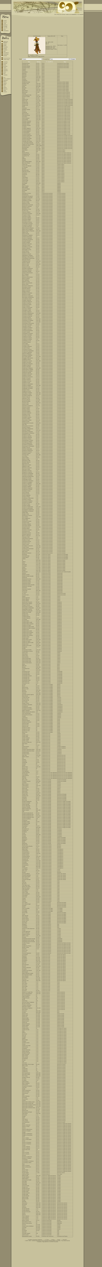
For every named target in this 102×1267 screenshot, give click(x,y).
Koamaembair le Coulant (27, 440)
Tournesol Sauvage (26, 879)
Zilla (23, 811)
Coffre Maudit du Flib (26, 95)
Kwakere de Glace (26, 727)
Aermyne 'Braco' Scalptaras (28, 1002)
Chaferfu (24, 1041)
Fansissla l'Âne (25, 454)
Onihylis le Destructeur (27, 236)
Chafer (23, 733)
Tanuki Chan (25, 794)
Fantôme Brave (25, 752)
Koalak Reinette (25, 1195)
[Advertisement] (47, 26)
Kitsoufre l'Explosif (26, 430)
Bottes (4, 64)
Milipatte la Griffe (26, 466)
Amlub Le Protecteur (26, 1143)
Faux (4, 86)
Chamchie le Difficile (26, 308)
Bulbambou (24, 839)
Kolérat (23, 906)
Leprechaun (24, 717)
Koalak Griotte (25, 1191)
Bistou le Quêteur (26, 278)
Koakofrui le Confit (26, 434)
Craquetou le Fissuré (26, 336)
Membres (5, 24)
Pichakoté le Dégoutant (27, 487)
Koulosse (24, 1207)
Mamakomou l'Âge (26, 460)
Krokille (24, 648)
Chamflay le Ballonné (26, 311)
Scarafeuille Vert (25, 678)
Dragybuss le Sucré (26, 391)
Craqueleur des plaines (27, 709)
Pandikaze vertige (26, 823)
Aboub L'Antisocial (26, 1125)
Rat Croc (24, 963)
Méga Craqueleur (26, 710)
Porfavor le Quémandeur (27, 508)
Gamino (24, 70)
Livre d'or (5, 27)
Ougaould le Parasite (26, 477)
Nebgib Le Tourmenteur (27, 1135)
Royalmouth (25, 571)
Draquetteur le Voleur (26, 394)
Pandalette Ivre (25, 828)
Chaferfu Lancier (25, 1042)
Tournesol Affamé (26, 873)
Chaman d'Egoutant (26, 967)
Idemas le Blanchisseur (27, 1129)
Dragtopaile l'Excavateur (27, 388)
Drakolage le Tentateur (27, 392)
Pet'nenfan (24, 1114)
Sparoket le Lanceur (26, 532)
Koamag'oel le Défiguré (27, 441)
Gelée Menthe (25, 657)
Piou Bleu (24, 982)
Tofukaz (24, 898)
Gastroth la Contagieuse (27, 405)
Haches (5, 87)
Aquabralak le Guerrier (27, 609)
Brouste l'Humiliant (26, 401)
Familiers (5, 49)
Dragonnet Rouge (26, 1052)
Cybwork (24, 693)
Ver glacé (24, 1080)
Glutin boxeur (25, 1084)
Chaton (24, 1044)
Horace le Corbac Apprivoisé (28, 928)
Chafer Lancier (25, 740)
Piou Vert (24, 987)
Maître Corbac (25, 935)
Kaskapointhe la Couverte (27, 422)
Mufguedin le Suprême (27, 472)
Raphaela (24, 956)
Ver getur (24, 1078)
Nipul (23, 1164)
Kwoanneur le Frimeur (27, 451)
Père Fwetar (25, 1075)
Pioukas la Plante (26, 496)
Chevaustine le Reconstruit (28, 323)
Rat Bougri (24, 554)
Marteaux (5, 88)
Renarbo (24, 937)
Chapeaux (5, 70)
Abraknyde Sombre (26, 583)
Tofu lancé (24, 1062)
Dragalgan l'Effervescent (27, 357)
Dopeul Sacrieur (25, 1051)
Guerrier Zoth (25, 103)
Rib (23, 745)
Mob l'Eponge (25, 915)
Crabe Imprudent (26, 772)
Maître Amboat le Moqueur (28, 227)
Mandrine (24, 73)
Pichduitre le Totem (26, 490)
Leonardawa (25, 954)
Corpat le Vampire (26, 331)
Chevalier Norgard (26, 1233)
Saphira (24, 1205)
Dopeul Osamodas (26, 1049)
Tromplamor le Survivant (27, 545)
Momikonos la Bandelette (27, 473)
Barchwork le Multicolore (27, 285)
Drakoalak (24, 1182)
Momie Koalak (25, 1198)
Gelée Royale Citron (26, 659)
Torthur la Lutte (25, 544)
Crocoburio (24, 909)
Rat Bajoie (24, 957)
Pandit (23, 833)
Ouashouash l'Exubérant (27, 239)
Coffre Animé (25, 1047)
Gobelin (24, 716)
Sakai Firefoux (25, 1081)
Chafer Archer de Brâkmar (27, 1226)
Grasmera (24, 1010)
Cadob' (23, 1067)
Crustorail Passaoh (26, 134)
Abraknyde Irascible (26, 581)
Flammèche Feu (25, 681)
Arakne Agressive (26, 597)
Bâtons (4, 81)
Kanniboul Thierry (26, 67)
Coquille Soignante (26, 618)
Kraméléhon (25, 71)
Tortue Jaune (25, 178)
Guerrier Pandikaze (26, 818)
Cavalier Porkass (26, 943)
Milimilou (24, 776)
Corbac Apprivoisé (26, 931)
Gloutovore (24, 174)
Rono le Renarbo (26, 932)
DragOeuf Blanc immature (27, 623)
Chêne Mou (24, 590)
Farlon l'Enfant (25, 457)
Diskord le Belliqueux (26, 353)
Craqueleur (24, 1048)
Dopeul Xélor (25, 1015)
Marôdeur (24, 568)
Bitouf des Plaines (26, 162)
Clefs (4, 51)
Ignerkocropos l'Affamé (27, 603)
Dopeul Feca (25, 1013)
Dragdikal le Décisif (26, 359)
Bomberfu (24, 883)
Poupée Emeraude (26, 1211)
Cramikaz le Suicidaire (27, 334)
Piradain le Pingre (26, 503)
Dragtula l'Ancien (26, 389)
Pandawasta (25, 1058)
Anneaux (5, 63)
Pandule (24, 836)
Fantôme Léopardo (26, 781)
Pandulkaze (24, 826)
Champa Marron (25, 852)
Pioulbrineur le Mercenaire (28, 498)
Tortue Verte (25, 181)
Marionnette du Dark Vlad (27, 1103)
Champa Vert (25, 859)
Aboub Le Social (25, 1126)
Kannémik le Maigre (26, 219)
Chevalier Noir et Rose (27, 141)
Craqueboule (25, 706)
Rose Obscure (25, 878)
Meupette (24, 87)
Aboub (23, 1123)
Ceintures (5, 69)
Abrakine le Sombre (26, 199)
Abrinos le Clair (25, 264)
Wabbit (23, 184)
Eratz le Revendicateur (27, 993)
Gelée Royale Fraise (26, 661)
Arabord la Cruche (26, 266)
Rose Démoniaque (26, 876)
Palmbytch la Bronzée (27, 243)
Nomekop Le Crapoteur (27, 1008)
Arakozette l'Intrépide (26, 271)
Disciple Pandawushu (27, 801)
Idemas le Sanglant (26, 1130)
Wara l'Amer (25, 551)
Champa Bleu (25, 850)
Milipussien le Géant (26, 464)
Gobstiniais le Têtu (26, 415)
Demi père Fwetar (26, 1074)
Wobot (23, 191)
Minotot (24, 77)
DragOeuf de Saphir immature (28, 628)
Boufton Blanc (25, 847)
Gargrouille (24, 762)
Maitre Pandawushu (26, 808)
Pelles (4, 90)
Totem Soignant (25, 1216)
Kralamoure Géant (26, 145)
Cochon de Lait (25, 700)
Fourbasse (24, 173)
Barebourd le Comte (26, 209)
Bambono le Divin (26, 203)
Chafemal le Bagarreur (27, 301)
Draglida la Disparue (26, 365)
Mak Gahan (24, 743)
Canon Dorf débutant (26, 165)
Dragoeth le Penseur (26, 375)
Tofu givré (24, 1087)
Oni (23, 758)
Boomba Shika (25, 170)
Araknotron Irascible (26, 589)
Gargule (24, 763)
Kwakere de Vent (26, 730)
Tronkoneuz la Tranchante (27, 548)
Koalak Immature (26, 1192)
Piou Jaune (24, 983)
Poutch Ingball (25, 1172)
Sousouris (24, 951)
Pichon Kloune (25, 918)
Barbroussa (24, 92)
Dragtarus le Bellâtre (26, 385)
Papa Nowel (25, 1113)
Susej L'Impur (25, 1169)
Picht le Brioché (25, 492)
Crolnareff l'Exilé (25, 344)
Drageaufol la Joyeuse (27, 360)
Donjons (5, 48)
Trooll (23, 670)
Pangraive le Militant (26, 486)
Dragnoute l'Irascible (26, 372)
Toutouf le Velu (25, 402)
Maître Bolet (25, 849)
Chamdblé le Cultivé (26, 310)
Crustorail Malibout (26, 131)
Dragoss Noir (25, 613)
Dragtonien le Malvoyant (27, 386)
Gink (23, 1151)
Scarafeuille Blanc (26, 674)
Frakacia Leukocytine (26, 1005)
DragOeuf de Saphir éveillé (28, 626)
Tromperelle (24, 867)
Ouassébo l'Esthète (26, 240)
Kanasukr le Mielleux (26, 217)
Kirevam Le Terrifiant (26, 1158)
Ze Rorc (24, 684)
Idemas (24, 1127)
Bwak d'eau (24, 732)
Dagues (5, 83)
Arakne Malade (25, 600)
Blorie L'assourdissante (27, 282)
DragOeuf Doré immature (27, 632)
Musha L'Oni (25, 768)
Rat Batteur (24, 960)
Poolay (23, 89)
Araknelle (24, 1231)
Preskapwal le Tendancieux (28, 509)
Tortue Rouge (25, 180)
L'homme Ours (25, 594)
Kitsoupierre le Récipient (27, 431)
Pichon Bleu (25, 912)
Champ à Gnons (25, 853)
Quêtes (4, 45)
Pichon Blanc (25, 917)
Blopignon (24, 924)
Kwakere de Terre (26, 729)
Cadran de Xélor (25, 1029)
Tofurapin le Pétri (26, 537)
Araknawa (24, 797)
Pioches (5, 91)
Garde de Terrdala (26, 807)
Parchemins (5, 54)
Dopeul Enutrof (25, 1021)
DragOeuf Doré (25, 629)
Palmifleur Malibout (26, 122)
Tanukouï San (25, 795)
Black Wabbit (25, 187)
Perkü (23, 563)
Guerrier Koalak (25, 1185)
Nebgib (23, 1132)
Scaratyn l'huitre (25, 522)
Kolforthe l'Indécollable (27, 448)
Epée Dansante (25, 1054)
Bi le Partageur (25, 274)
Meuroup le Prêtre (26, 469)
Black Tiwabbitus (25, 1083)
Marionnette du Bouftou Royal (28, 1107)
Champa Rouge (25, 857)
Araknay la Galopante (27, 269)
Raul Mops (24, 922)
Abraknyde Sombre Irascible (28, 584)
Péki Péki (24, 827)
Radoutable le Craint (26, 249)
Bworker (24, 690)
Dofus (4, 72)
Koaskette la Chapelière (27, 444)
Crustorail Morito (25, 132)
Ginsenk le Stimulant (26, 412)
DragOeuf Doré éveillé (27, 631)
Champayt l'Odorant (26, 317)
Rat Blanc (24, 961)
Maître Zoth (24, 100)
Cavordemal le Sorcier (27, 298)
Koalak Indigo (25, 1194)
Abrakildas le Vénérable (27, 197)
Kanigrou (24, 944)
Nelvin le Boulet (25, 233)
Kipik (23, 1094)
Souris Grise (25, 769)
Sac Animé (24, 1034)
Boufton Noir (25, 844)
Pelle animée (25, 1057)
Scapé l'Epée (25, 519)
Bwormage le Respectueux (28, 297)
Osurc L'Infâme (25, 1138)
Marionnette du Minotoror (27, 1106)
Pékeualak (24, 1184)
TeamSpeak (5, 30)
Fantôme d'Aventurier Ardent (28, 749)
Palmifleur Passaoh (26, 125)
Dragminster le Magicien (27, 368)
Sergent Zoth (25, 105)
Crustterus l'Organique (27, 352)
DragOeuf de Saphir (26, 625)
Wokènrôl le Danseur (26, 552)
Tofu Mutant (24, 895)
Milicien (24, 1229)
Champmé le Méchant (27, 318)
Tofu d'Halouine (25, 889)
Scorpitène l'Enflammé (27, 395)
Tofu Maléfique (25, 771)
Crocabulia (24, 619)
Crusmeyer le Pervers (27, 349)
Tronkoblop (24, 927)
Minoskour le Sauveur (27, 467)
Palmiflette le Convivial (27, 246)
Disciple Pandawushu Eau (27, 814)
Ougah (23, 866)
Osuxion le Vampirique (27, 238)
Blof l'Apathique (25, 279)
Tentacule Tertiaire (26, 139)
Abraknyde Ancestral (26, 579)
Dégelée (24, 69)
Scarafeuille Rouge (26, 680)
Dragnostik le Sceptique (27, 370)
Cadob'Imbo (25, 1068)
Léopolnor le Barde (26, 453)
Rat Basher (24, 958)
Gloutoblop (24, 925)
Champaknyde (25, 860)
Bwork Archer (25, 687)
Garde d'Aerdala (25, 804)
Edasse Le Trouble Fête (27, 992)
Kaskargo (24, 84)
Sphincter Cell (25, 980)
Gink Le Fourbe (25, 1152)
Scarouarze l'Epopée (26, 525)
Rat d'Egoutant (25, 964)
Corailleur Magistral (26, 128)
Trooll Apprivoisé (25, 668)
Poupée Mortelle (25, 1208)
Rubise (23, 1213)
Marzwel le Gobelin (26, 1006)
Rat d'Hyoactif (25, 976)
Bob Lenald (24, 779)
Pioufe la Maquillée (26, 495)
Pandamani (24, 820)
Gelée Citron (25, 652)
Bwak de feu (25, 719)
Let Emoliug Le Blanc (26, 1162)
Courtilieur (24, 566)
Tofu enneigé (25, 1120)
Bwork (23, 685)
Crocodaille (24, 911)
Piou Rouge (24, 986)
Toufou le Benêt (25, 550)
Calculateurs (6, 52)
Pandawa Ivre (25, 830)
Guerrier (24, 1224)
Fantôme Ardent (25, 753)
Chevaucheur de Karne (27, 714)
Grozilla (24, 1012)
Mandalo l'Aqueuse (26, 461)
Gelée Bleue (25, 654)
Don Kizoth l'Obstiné (26, 356)
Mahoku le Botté (25, 459)
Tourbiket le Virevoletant (27, 474)
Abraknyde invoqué (26, 580)
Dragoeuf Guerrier (26, 605)
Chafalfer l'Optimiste (26, 300)
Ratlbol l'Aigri (25, 512)
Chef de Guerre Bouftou (27, 846)
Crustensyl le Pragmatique (28, 350)
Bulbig (23, 841)
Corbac (24, 930)
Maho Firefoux (25, 784)
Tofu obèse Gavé (26, 885)
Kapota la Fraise (25, 421)
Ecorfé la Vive (25, 210)
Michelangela (25, 971)
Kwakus (24, 1100)
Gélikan (24, 558)
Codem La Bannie (26, 1148)
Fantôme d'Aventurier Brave (28, 750)
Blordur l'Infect (25, 284)
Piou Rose (24, 984)
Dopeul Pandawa (26, 1023)
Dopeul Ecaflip (25, 1018)
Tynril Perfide (25, 119)
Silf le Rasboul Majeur (27, 161)
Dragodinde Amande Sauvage (28, 938)
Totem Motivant (25, 1218)
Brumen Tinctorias (26, 1003)
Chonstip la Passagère (27, 324)
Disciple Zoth (25, 102)
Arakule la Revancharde (27, 272)
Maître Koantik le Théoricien (28, 230)
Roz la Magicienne (26, 518)
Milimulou (24, 665)
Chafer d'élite (25, 736)
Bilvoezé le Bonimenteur (27, 277)
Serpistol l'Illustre (26, 528)
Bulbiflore (24, 840)
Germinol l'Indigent (26, 411)
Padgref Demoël (25, 997)
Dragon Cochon (25, 703)
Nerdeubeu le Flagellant (27, 235)
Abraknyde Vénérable (27, 586)
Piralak (23, 1200)
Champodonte (25, 865)
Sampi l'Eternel (25, 251)
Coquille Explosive (26, 616)
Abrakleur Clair (25, 83)
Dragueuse (24, 646)
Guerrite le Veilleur (26, 418)
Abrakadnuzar (25, 194)
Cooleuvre (24, 798)
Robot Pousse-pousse (27, 1223)
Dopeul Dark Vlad (26, 1149)
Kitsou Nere (24, 791)
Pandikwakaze (25, 824)
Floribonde (24, 112)
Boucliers (5, 66)
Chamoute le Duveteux (27, 213)
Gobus (23, 567)
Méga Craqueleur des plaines (28, 711)
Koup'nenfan (25, 1099)
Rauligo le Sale (25, 513)
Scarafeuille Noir (25, 677)
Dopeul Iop (24, 1022)
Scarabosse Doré (26, 671)
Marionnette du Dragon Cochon (29, 1104)
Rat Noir (24, 966)
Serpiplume (24, 80)
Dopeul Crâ (24, 1016)
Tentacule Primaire (26, 136)
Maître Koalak (25, 1175)
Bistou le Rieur (25, 275)
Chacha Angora (25, 746)
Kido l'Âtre (24, 424)
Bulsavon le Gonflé (26, 294)
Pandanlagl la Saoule (26, 479)
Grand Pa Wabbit (26, 188)
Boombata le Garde (26, 287)
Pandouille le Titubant (27, 485)
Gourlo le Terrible (26, 96)
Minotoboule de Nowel (27, 1112)
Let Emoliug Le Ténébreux (28, 1161)
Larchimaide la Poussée (27, 223)
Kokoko (24, 175)
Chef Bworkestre (25, 1122)
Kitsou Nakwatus (25, 1096)
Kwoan (23, 765)
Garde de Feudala (26, 802)
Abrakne (24, 573)
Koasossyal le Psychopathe (28, 446)
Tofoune (24, 899)
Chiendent (24, 108)
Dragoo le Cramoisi (26, 378)
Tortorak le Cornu (26, 542)
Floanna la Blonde (26, 399)
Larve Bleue (25, 869)
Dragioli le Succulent (26, 362)
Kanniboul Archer (26, 63)
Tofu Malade (25, 891)
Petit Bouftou (25, 774)
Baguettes (5, 80)
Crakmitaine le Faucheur (27, 333)
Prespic (24, 1060)
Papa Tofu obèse (26, 888)
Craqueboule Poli (26, 154)
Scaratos (24, 79)
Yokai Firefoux (25, 785)
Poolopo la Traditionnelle (27, 506)
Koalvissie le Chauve (26, 438)
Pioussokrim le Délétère (27, 500)
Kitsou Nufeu (25, 792)
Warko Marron (25, 1178)
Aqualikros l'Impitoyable (27, 610)
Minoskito (24, 74)
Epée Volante (25, 1055)
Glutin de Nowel (25, 1091)
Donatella (24, 969)
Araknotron (24, 587)
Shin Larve (24, 870)
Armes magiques (7, 78)
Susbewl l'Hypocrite (26, 534)
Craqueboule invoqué (26, 707)
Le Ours (24, 593)
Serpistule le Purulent (26, 529)
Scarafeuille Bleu (26, 672)
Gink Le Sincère (25, 1153)
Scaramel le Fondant (26, 521)
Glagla (23, 1088)
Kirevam (24, 1155)
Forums (5, 22)
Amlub (23, 1140)
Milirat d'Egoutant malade (27, 973)
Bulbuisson (24, 843)
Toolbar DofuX (6, 59)
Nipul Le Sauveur (26, 1165)
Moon (23, 151)
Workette (24, 1201)
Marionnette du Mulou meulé (28, 1101)
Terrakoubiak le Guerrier (27, 651)
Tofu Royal (24, 896)
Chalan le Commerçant (27, 307)
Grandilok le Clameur (26, 417)
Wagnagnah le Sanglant (27, 255)
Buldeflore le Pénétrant (27, 292)
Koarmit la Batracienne (27, 443)
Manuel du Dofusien (5, 42)
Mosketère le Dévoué (26, 470)
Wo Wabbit (24, 190)
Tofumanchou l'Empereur (27, 538)
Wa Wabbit (24, 183)
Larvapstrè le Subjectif (27, 225)
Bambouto (24, 837)
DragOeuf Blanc (25, 620)
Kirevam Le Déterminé (27, 1156)
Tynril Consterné (25, 118)
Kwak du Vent (25, 726)
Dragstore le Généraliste (27, 383)
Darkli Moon (25, 149)
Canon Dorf (24, 164)
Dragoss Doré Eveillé (26, 645)
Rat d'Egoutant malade (27, 974)
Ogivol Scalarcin (25, 996)
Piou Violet (24, 989)
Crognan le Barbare (26, 342)
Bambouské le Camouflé (27, 204)
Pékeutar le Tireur (26, 398)
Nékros (23, 1032)
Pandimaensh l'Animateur (27, 480)
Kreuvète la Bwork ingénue (28, 694)
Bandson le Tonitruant (27, 206)
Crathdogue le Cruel (26, 340)
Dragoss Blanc (25, 638)
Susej (23, 1168)
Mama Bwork (25, 696)
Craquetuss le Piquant (27, 337)
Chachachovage (25, 555)
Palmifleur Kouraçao (26, 121)
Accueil (4, 20)
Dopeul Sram (25, 1026)
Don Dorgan (25, 701)
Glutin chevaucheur (26, 1090)
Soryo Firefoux (25, 787)
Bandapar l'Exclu (26, 207)
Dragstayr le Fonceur (26, 381)
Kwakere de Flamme (26, 722)
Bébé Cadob (25, 1065)
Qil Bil (23, 999)
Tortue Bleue (25, 177)
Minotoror (24, 76)
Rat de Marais (25, 977)
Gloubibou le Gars (26, 414)
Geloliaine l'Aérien (26, 409)
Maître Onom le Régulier (27, 229)
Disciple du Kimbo (26, 82)
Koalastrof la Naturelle (27, 437)
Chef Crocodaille (25, 908)
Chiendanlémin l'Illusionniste (28, 258)
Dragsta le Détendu (26, 379)
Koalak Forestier (25, 1190)
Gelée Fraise (25, 655)
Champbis (24, 862)
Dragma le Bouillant (26, 366)
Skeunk (24, 1214)
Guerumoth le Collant (26, 420)
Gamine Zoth (25, 99)
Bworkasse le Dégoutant (27, 295)
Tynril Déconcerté (26, 115)
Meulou (24, 667)
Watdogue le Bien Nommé (27, 256)
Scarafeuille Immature (27, 675)
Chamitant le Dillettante (27, 314)
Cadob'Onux (25, 1071)
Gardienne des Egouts (27, 970)
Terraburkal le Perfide (26, 649)
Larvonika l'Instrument (27, 226)
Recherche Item (6, 58)
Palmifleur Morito (26, 123)
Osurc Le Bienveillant (26, 1139)
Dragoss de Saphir (26, 641)
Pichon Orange (25, 919)
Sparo (23, 97)
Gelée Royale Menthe (27, 662)
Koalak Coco (25, 1187)
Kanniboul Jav (25, 64)
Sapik (23, 1117)
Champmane (25, 863)
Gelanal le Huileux (26, 407)
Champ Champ (25, 854)
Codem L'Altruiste (26, 1146)
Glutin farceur (25, 1093)
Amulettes (5, 61)
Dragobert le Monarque (27, 373)
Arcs (4, 77)
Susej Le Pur (25, 1171)
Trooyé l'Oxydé (25, 547)
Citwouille (24, 761)
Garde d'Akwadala (26, 805)
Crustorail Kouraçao (26, 129)
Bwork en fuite (25, 688)
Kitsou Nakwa (25, 789)
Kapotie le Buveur (26, 934)
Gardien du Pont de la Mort (28, 144)
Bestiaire (5, 55)
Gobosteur (24, 564)
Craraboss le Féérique (27, 339)
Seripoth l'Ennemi (26, 526)
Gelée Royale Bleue (26, 658)
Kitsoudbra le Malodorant (27, 428)
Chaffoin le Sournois (26, 303)
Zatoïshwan (24, 1000)
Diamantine (24, 1203)
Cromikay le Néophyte (27, 346)
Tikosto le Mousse (26, 396)
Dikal (23, 1031)
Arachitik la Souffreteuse (27, 268)
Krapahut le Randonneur (27, 450)
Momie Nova (25, 766)
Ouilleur (24, 570)
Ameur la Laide (25, 265)
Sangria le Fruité (25, 252)
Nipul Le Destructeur (26, 1166)
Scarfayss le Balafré (26, 524)
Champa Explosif (26, 856)
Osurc (23, 1136)
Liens (4, 29)
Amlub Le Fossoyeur (26, 1142)
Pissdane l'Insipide (26, 505)
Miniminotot (24, 748)
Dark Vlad (24, 755)
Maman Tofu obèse (26, 886)
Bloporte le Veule (26, 281)
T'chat (4, 23)
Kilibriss (24, 158)
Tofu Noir (24, 882)
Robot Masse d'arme (26, 1221)
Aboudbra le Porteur (26, 193)
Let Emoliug (24, 1159)
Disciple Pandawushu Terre (28, 817)
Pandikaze (24, 831)
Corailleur (24, 126)
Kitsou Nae (24, 788)
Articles (5, 44)
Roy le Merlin (25, 516)
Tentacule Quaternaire (27, 135)
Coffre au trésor (25, 1174)
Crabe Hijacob (25, 557)
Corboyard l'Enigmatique (27, 330)
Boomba (24, 168)
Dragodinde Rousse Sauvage (28, 941)
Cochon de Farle (25, 697)
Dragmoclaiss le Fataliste (27, 369)
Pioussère (24, 990)
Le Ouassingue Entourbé (27, 142)
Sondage (5, 26)
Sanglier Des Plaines (26, 945)
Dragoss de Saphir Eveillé (27, 642)
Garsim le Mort (25, 404)
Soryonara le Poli (26, 531)
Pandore (24, 834)
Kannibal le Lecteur (26, 220)
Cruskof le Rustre (26, 347)
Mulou (23, 664)
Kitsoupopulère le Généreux (28, 433)
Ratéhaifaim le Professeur (27, 511)
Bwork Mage (25, 1039)
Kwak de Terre (25, 724)
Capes (4, 67)
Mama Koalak (25, 1197)
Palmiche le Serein (26, 245)
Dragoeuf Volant (25, 636)
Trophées (5, 74)
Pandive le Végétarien (27, 483)
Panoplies (5, 46)
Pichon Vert (24, 921)
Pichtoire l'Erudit (25, 493)
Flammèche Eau (25, 683)
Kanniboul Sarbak (26, 66)
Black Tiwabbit (25, 186)
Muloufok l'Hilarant (26, 288)
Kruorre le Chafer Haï (26, 742)
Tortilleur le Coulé (26, 539)
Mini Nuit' (24, 1109)
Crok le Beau (25, 343)
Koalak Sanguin (25, 1177)
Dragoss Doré (25, 644)
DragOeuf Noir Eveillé (27, 633)
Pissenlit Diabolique (26, 875)
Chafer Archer (25, 735)
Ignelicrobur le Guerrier (27, 602)
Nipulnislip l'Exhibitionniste (28, 476)
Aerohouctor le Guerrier (27, 606)
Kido (23, 157)
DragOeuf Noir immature (27, 635)
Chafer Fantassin (26, 737)
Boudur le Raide (25, 201)
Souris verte (25, 950)
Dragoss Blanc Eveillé (27, 639)
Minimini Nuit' (25, 1110)
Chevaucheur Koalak (26, 1179)
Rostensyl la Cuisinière (27, 515)
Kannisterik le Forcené (27, 222)
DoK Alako (24, 1181)
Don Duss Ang (25, 698)
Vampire (24, 759)
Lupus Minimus (25, 775)
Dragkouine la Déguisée (27, 363)
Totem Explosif (25, 1217)
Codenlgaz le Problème (27, 327)
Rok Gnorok (25, 1009)
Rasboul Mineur (25, 152)
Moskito (24, 872)
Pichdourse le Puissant (27, 489)
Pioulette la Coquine (26, 499)
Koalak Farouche (26, 1188)
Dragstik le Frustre (26, 382)
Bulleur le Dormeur (26, 290)
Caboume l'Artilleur (26, 212)
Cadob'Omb (24, 1070)
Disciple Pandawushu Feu (27, 815)
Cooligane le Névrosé (27, 329)
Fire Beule (24, 1230)
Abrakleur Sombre (26, 109)
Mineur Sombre (25, 1220)
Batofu (23, 880)
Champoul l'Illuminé (26, 321)
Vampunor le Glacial (26, 253)
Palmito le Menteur (26, 248)
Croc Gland (24, 902)
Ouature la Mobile (26, 242)
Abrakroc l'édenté (26, 262)
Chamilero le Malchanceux (28, 313)
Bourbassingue (25, 147)
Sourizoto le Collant (26, 216)
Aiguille (24, 1038)
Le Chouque (25, 167)
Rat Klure (24, 979)
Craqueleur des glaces (27, 1086)
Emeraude (24, 1204)
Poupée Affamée (25, 1210)
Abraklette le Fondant (26, 200)
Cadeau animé (25, 1028)
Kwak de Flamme (26, 720)
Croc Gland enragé (26, 904)
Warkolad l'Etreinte (26, 259)
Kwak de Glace (25, 723)
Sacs (4, 73)
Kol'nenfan (24, 1097)
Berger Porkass (25, 947)
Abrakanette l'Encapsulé (27, 196)
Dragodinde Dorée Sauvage (28, 940)
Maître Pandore (25, 810)
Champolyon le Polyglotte (27, 320)
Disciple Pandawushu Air (27, 813)
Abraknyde (24, 577)
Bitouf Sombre (25, 113)
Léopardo (24, 782)
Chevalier (24, 1227)
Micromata (24, 800)
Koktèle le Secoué (26, 447)
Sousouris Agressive (26, 953)
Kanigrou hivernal (26, 1077)
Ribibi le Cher (25, 232)
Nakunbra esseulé (26, 171)
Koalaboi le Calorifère (27, 435)
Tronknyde (24, 592)
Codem (24, 1145)
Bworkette (24, 691)
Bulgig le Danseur (26, 291)
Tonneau (24, 93)
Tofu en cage (25, 892)
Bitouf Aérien (25, 90)
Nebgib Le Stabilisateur (27, 1133)
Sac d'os (24, 1035)
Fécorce (24, 110)
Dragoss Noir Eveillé (26, 612)
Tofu (23, 1061)
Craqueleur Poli (25, 155)
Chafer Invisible (25, 739)
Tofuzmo (24, 901)
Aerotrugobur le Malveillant (28, 607)
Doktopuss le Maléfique (27, 355)
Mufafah (24, 160)
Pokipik (24, 1116)
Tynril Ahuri (24, 116)
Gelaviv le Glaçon (26, 408)
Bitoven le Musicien (26, 535)
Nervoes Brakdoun (26, 995)
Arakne (23, 596)
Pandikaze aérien (26, 821)
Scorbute (24, 905)
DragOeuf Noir (25, 615)
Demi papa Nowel (26, 1073)
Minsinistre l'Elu (25, 463)
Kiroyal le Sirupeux (26, 427)
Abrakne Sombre (26, 574)
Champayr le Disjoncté (27, 316)
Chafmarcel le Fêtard (26, 304)
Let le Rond (24, 456)
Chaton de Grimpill (26, 1045)
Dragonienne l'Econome (27, 376)
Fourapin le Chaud (26, 214)
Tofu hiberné (25, 1119)
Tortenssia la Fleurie (26, 541)
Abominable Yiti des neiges (28, 1064)
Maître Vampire (25, 756)
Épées (4, 84)
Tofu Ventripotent (26, 893)
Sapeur (24, 561)
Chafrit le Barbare (26, 305)
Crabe (23, 914)
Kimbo (23, 86)
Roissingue (24, 148)
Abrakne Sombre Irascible (27, 576)
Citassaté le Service (26, 326)
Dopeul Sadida (25, 1025)
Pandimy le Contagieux (27, 482)
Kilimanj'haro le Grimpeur (27, 425)
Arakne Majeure (25, 599)
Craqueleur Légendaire (27, 704)
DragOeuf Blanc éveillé (27, 622)
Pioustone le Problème (27, 502)
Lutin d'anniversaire (26, 713)
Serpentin (24, 948)
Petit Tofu (24, 778)
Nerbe (23, 106)
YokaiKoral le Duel (26, 261)
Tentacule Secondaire (27, 138)
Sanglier (24, 1036)
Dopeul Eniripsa (25, 1019)
